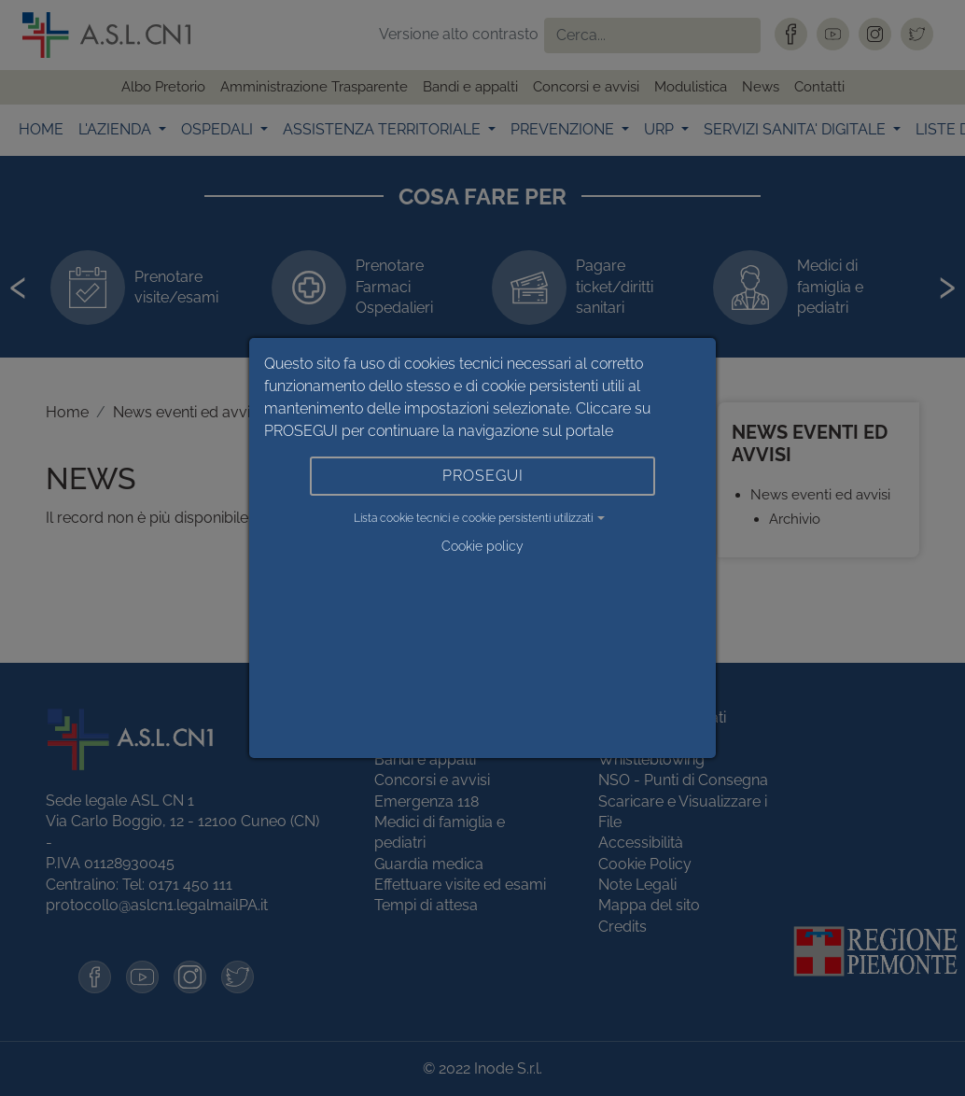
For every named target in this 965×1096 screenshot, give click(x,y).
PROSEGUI (483, 476)
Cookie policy (482, 546)
